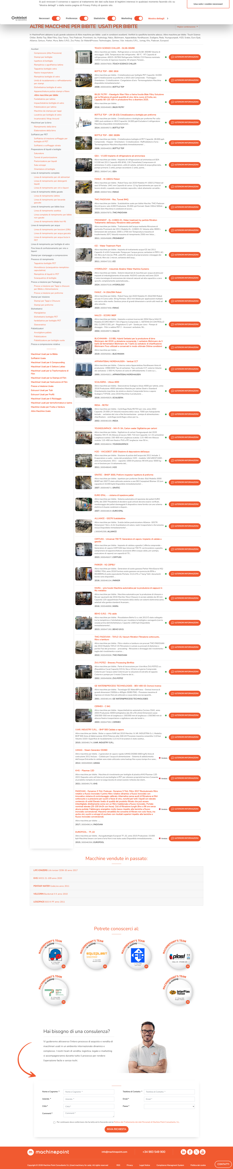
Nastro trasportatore (43, 72)
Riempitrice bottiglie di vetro (47, 76)
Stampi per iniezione (40, 296)
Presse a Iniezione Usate (42, 386)
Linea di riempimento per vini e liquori (51, 187)
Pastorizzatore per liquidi (45, 161)
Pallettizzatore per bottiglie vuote (49, 340)
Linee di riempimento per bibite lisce (47, 206)
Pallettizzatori (37, 328)
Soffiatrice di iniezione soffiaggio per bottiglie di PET (50, 140)
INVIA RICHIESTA (116, 1129)
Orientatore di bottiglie (44, 169)
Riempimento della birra (45, 126)
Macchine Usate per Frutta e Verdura (48, 406)
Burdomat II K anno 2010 (50, 893)
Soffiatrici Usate (38, 358)
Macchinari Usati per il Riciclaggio (46, 398)
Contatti (223, 1164)
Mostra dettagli (156, 42)
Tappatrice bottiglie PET (45, 263)
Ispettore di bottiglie (43, 60)
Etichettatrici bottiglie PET (46, 316)
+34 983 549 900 (154, 1152)
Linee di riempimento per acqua (45, 225)
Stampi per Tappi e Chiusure (47, 300)
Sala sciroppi (40, 165)
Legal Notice (144, 1165)
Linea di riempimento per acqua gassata (52, 233)
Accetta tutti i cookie (208, 8)
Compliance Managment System (170, 1165)
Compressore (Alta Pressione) (48, 52)
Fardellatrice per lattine (44, 99)
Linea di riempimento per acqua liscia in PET (52, 239)
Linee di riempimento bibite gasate (47, 191)
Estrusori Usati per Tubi (42, 390)
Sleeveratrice (40, 324)
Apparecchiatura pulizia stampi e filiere (51, 91)
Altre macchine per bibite (46, 95)
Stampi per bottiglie (43, 57)
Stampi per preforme (43, 304)
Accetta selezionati (208, 17)
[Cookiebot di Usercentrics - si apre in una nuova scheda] (19, 42)
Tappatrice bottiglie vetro (45, 68)
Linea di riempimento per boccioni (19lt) (52, 229)
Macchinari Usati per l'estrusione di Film (49, 382)
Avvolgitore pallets (43, 332)
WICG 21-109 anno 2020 (47, 878)
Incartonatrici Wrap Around (46, 118)
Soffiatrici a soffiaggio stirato (47, 145)
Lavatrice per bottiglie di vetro (48, 114)
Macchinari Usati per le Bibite (44, 354)
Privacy (130, 1165)
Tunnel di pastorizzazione (45, 157)
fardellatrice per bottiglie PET (47, 320)
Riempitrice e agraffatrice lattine (48, 64)
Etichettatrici (36, 308)
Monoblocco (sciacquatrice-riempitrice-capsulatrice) (51, 269)
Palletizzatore (40, 336)
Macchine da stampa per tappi (48, 110)
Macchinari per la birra (41, 122)
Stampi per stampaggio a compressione (49, 255)
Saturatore (39, 153)
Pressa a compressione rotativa (45, 344)
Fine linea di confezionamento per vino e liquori (49, 250)
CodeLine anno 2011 (51, 886)
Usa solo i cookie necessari (208, 27)
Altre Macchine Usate (41, 411)
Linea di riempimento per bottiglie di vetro (50, 244)
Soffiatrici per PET (39, 134)
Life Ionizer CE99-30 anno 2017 (55, 870)
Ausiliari (34, 48)
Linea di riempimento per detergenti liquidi (50, 182)
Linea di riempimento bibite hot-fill (50, 221)
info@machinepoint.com (114, 1152)
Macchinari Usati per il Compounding (48, 362)
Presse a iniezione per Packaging (46, 281)
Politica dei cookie (198, 1165)
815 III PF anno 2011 (49, 901)
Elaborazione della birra (45, 130)
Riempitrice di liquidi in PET (46, 274)
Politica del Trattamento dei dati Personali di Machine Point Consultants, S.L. (147, 1122)
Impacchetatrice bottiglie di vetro (49, 103)
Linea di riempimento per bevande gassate (49, 201)
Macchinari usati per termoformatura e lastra (51, 402)
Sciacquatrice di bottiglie (45, 277)
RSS (118, 1165)
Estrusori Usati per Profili (42, 394)
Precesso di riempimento (42, 259)
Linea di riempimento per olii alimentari (52, 177)
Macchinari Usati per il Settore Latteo (48, 366)
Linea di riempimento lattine (47, 195)
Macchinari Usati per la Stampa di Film (48, 377)
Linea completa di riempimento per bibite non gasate (53, 216)
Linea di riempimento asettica (47, 210)
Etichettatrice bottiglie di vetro (48, 87)
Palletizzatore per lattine (45, 106)
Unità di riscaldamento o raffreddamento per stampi (52, 82)
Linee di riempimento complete (45, 172)
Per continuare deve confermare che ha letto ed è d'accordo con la (118, 1122)
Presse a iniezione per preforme (48, 292)
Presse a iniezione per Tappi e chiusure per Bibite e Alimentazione (51, 287)
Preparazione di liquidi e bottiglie (46, 149)
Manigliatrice (40, 312)
